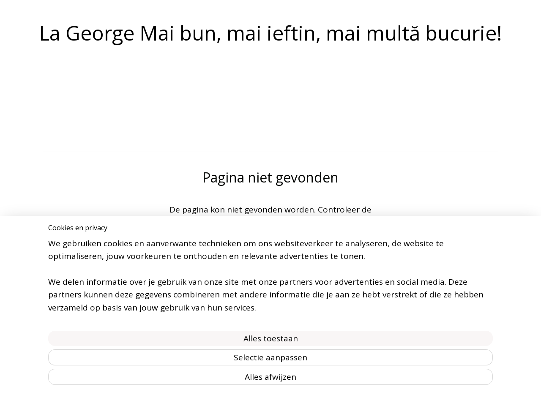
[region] (214, 338)
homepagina (347, 222)
